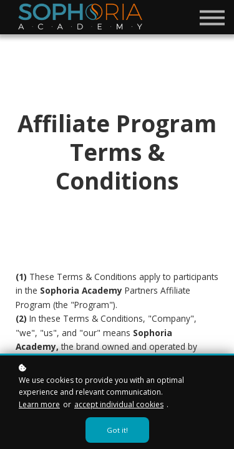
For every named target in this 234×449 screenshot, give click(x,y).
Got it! (117, 430)
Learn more (39, 404)
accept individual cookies (118, 404)
